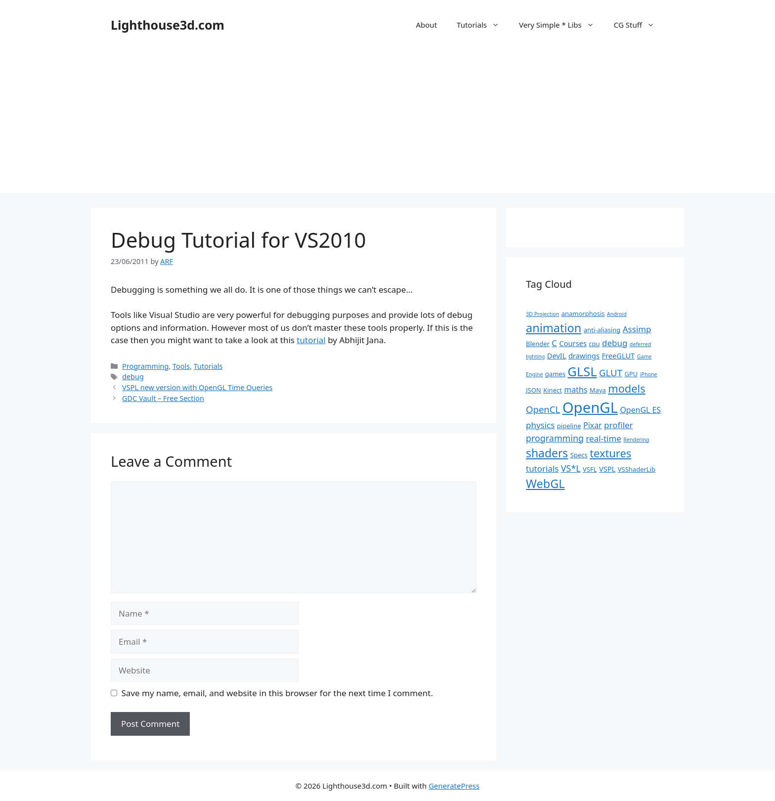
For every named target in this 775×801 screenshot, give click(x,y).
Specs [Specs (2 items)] (579, 454)
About (426, 25)
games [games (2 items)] (555, 373)
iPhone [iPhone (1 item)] (648, 374)
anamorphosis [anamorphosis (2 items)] (583, 313)
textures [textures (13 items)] (610, 453)
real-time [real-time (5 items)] (603, 438)
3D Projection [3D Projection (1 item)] (542, 314)
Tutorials (483, 25)
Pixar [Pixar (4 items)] (592, 425)
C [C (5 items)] (554, 343)
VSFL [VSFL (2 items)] (590, 469)
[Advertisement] (387, 123)
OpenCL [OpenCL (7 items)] (543, 409)
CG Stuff (639, 25)
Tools (181, 366)
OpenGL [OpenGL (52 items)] (590, 407)
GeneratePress (454, 786)
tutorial (311, 340)
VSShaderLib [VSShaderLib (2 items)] (636, 469)
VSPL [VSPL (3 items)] (607, 469)
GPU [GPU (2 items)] (631, 373)
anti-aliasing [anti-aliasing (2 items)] (602, 329)
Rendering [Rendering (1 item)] (636, 439)
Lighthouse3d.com (167, 24)
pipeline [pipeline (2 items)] (569, 425)
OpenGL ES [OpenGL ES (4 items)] (640, 409)
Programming (145, 366)
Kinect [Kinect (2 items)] (552, 390)
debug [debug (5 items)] (614, 343)
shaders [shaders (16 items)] (547, 453)
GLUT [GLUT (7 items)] (610, 372)
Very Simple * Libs (561, 25)
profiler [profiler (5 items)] (618, 425)
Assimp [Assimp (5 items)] (637, 329)
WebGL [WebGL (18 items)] (545, 483)
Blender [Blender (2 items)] (538, 343)
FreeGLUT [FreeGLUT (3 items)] (618, 355)
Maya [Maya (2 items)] (598, 390)
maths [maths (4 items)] (575, 389)
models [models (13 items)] (626, 388)
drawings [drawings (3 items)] (584, 355)
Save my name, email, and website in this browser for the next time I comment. (277, 693)
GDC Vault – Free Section (163, 398)
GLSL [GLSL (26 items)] (582, 371)
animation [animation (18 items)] (553, 328)
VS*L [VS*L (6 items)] (571, 468)
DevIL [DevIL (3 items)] (556, 355)
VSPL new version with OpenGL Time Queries (197, 387)
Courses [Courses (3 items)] (573, 343)
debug (133, 376)
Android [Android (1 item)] (617, 314)
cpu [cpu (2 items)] (594, 343)
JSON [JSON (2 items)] (533, 390)
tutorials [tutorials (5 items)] (542, 468)
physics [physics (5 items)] (540, 425)
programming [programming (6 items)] (555, 438)
